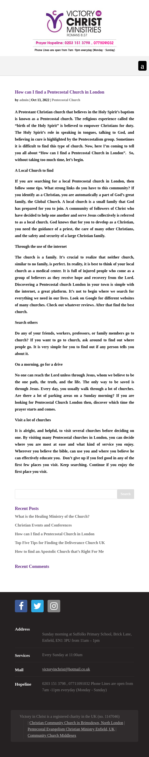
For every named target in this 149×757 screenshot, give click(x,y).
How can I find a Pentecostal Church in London (59, 92)
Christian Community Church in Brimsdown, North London (76, 723)
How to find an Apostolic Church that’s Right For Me (59, 551)
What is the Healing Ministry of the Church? (52, 516)
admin (24, 100)
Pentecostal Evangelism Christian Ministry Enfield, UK (71, 729)
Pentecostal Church (66, 100)
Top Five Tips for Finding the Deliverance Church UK (60, 543)
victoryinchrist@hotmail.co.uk (66, 669)
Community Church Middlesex (52, 735)
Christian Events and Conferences (43, 525)
